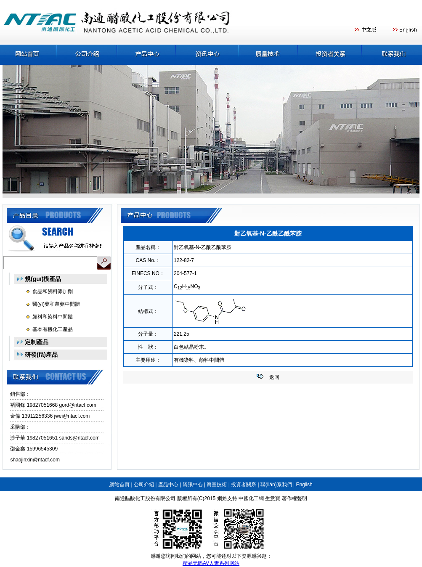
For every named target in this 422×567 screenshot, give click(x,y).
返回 (274, 377)
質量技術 (217, 485)
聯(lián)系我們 (276, 485)
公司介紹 (144, 485)
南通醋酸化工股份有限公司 (145, 498)
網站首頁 (119, 485)
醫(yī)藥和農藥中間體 (56, 304)
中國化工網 (251, 498)
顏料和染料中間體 (52, 317)
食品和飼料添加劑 (52, 291)
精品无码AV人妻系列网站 (211, 563)
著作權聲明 (294, 498)
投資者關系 (243, 485)
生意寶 (272, 498)
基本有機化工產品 (52, 329)
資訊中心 (193, 485)
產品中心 (168, 485)
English (304, 485)
